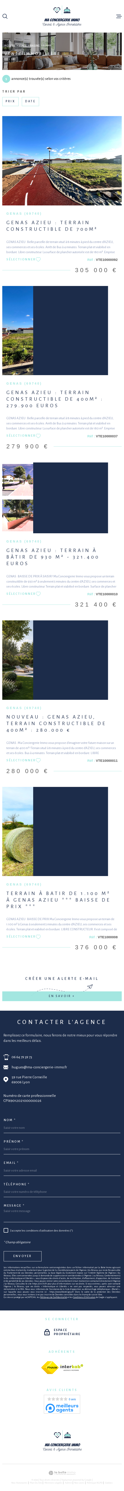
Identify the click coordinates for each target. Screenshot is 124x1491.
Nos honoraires (19, 1482)
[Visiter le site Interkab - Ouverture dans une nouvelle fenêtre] (71, 1367)
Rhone (35, 45)
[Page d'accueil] (62, 16)
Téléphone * (17, 1184)
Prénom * (14, 1141)
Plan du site (36, 1482)
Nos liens (79, 1482)
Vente (23, 45)
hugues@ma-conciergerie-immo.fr (39, 1067)
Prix (10, 101)
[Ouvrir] (5, 16)
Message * (14, 1205)
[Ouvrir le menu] (119, 16)
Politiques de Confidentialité (53, 1297)
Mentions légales (53, 1482)
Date (30, 101)
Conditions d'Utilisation (84, 1297)
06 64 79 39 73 (22, 1057)
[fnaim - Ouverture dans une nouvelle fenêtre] (50, 1367)
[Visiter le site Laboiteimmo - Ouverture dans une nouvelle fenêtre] (62, 1473)
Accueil (10, 45)
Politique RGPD (95, 1482)
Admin (68, 1482)
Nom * (10, 1120)
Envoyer (22, 1256)
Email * (11, 1163)
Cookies (109, 1482)
